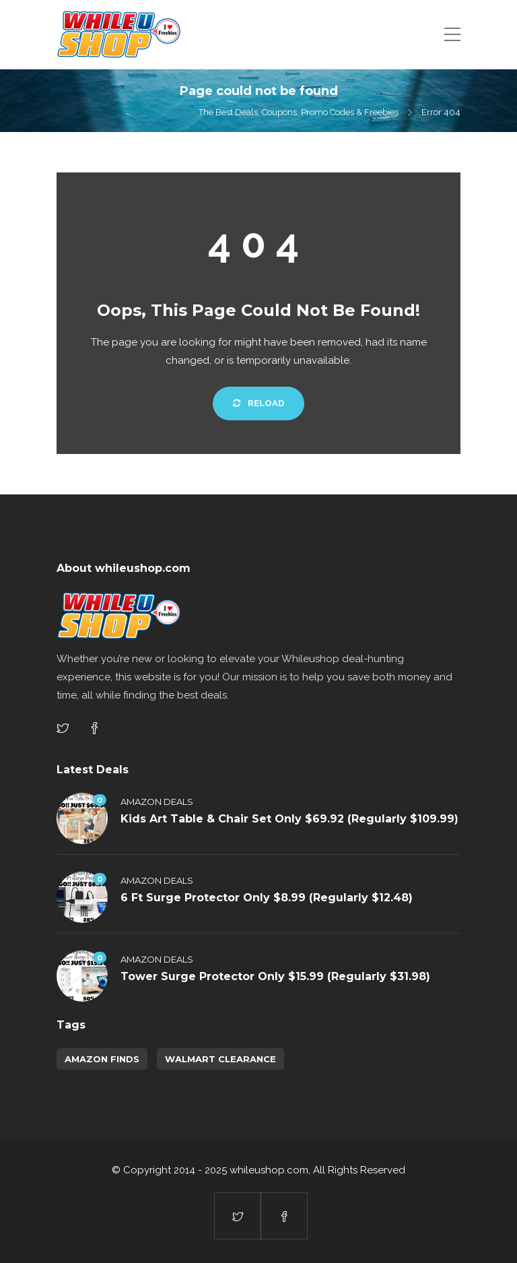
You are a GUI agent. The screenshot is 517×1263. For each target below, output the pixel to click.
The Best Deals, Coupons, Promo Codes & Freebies (299, 112)
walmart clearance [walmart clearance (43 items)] (220, 1059)
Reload (258, 403)
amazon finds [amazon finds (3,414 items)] (102, 1059)
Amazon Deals (156, 801)
